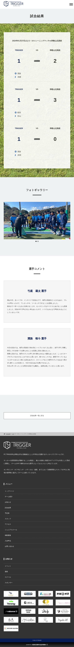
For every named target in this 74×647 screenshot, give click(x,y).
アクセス (8, 524)
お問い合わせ (9, 546)
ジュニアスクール (11, 530)
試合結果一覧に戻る (37, 415)
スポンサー (8, 583)
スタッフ (8, 519)
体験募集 (8, 535)
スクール (8, 577)
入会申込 (8, 541)
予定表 (7, 513)
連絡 (6, 571)
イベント (8, 566)
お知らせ (8, 502)
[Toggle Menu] (71, 4)
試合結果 (8, 508)
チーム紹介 (8, 496)
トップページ (9, 491)
